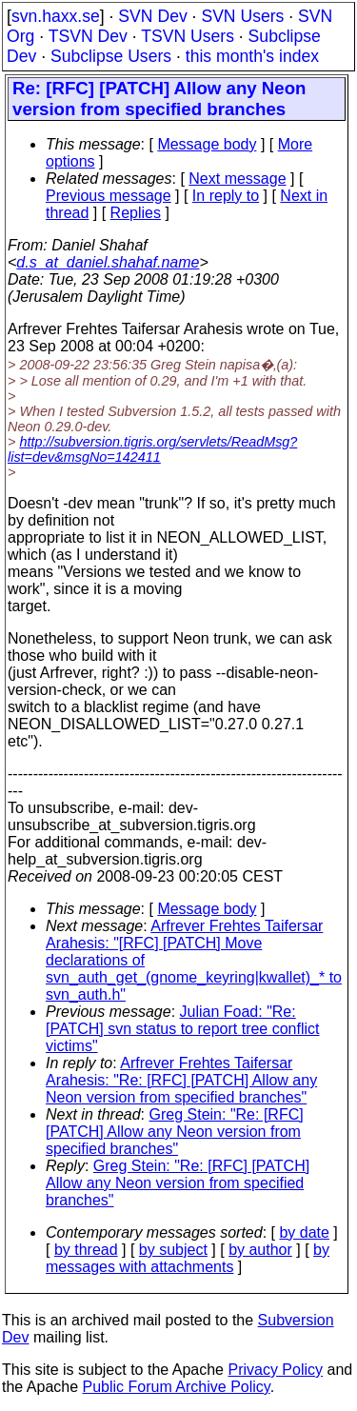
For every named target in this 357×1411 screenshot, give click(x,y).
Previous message (108, 196)
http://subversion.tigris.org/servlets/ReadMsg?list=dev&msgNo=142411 (152, 449)
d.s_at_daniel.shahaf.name (107, 262)
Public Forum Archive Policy (176, 1387)
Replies (135, 213)
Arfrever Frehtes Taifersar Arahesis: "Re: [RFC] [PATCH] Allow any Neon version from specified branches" (181, 1080)
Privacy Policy (275, 1369)
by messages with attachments (187, 1258)
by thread (86, 1250)
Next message (237, 178)
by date (303, 1232)
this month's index (252, 56)
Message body (206, 144)
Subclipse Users (110, 56)
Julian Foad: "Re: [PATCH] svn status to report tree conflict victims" (183, 1029)
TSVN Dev (88, 36)
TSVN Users (187, 36)
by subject (173, 1250)
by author (260, 1250)
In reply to (225, 196)
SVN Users (242, 16)
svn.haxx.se (55, 16)
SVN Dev (152, 16)
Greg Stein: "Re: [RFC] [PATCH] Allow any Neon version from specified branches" (175, 1131)
